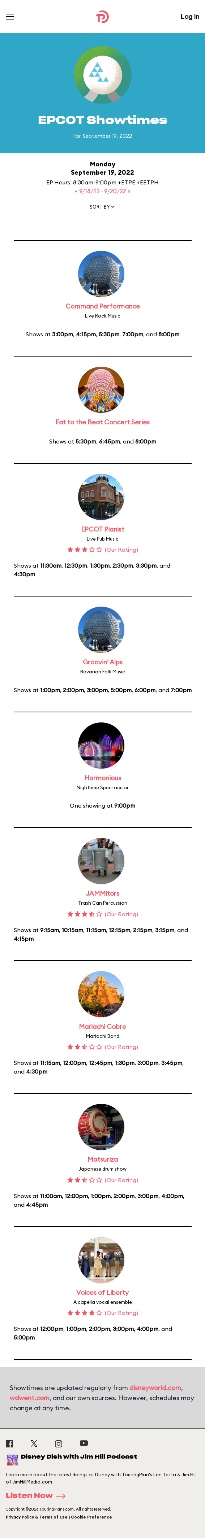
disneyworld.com (155, 1388)
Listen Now (38, 1496)
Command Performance (102, 306)
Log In (189, 16)
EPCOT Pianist (102, 529)
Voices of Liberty (102, 1292)
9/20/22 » (117, 191)
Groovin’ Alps (103, 662)
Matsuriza (102, 1159)
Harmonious (102, 778)
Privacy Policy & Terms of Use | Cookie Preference (59, 1517)
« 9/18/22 (88, 191)
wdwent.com (30, 1398)
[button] (103, 208)
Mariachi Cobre (102, 1026)
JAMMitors (102, 893)
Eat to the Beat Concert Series (102, 422)
